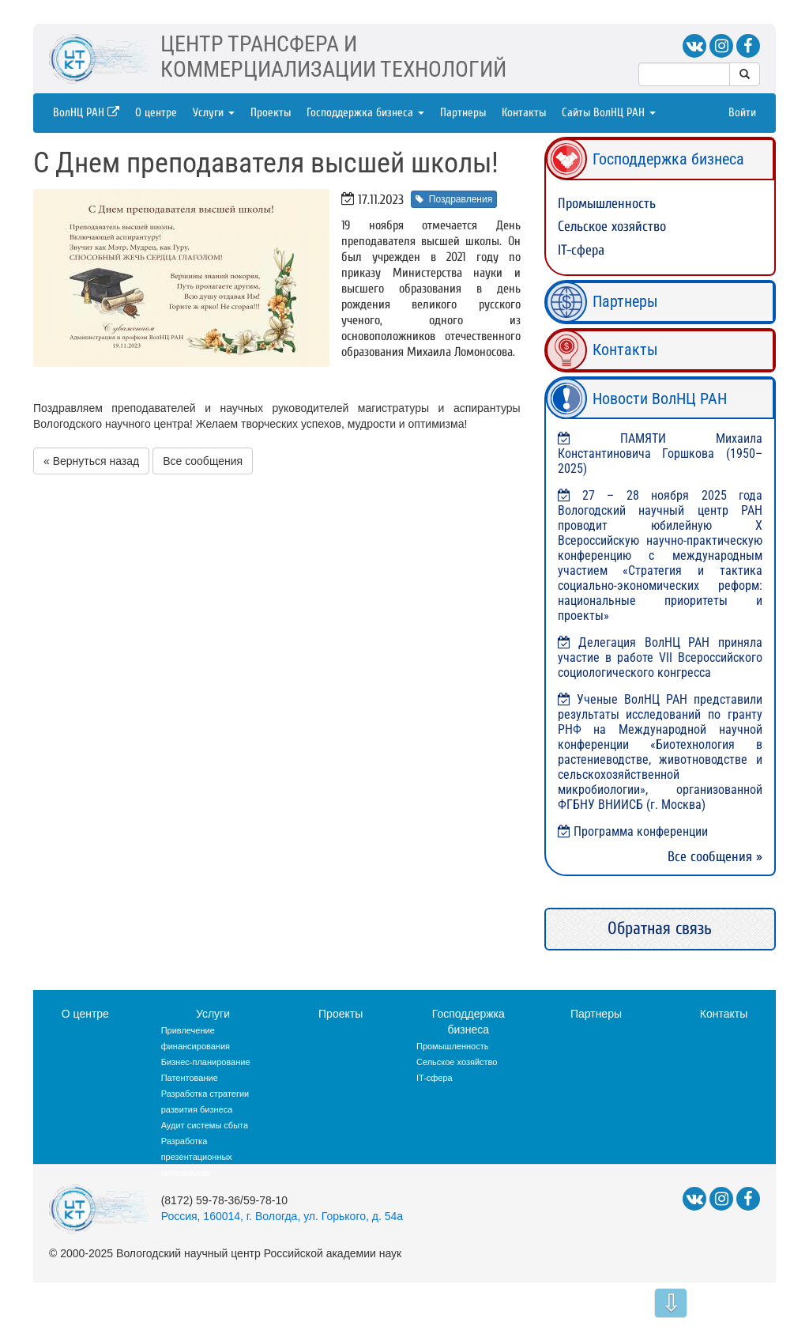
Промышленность (607, 203)
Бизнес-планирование (205, 1062)
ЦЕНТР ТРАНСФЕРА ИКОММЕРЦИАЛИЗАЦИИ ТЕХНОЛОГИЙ (333, 56)
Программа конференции (641, 831)
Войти (742, 112)
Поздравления (454, 199)
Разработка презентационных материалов (196, 1156)
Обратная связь (660, 928)
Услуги (214, 112)
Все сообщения (203, 461)
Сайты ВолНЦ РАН (609, 112)
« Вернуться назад (91, 461)
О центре (156, 112)
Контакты (524, 112)
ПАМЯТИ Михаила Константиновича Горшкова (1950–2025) (660, 453)
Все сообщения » (715, 856)
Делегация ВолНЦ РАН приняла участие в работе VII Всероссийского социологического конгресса (660, 657)
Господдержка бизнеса (365, 112)
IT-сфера (581, 250)
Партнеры (463, 112)
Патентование (189, 1078)
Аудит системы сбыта (204, 1125)
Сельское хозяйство (612, 226)
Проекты (270, 112)
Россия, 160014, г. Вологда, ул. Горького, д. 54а (282, 1216)
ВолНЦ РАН (86, 112)
